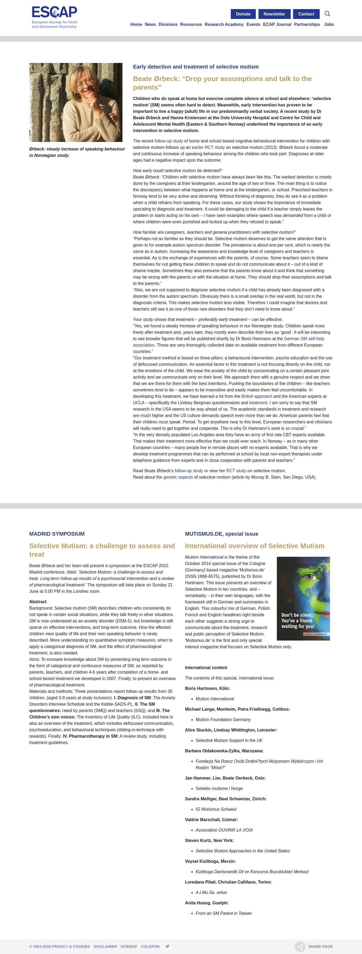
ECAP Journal (277, 24)
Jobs (329, 24)
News (150, 24)
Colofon (150, 946)
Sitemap (129, 946)
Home (136, 24)
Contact (306, 14)
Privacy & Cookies (71, 946)
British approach (256, 396)
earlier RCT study (208, 147)
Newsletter (274, 14)
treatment (258, 402)
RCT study (236, 470)
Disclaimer (105, 946)
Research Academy (224, 24)
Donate (243, 14)
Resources (191, 24)
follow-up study (169, 141)
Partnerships (307, 24)
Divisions (168, 24)
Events (253, 24)
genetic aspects (178, 477)
